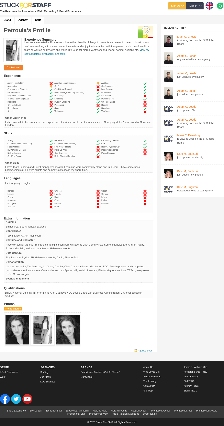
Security (11, 111)
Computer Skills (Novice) (65, 144)
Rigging (105, 105)
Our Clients (86, 377)
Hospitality (59, 96)
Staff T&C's (190, 381)
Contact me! (13, 67)
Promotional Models (206, 410)
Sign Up (175, 5)
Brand (7, 19)
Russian (105, 203)
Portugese (12, 203)
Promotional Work (98, 413)
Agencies (47, 367)
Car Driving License (110, 140)
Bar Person (59, 140)
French (58, 194)
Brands (86, 367)
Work (3, 377)
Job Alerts (45, 377)
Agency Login (145, 350)
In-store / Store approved (18, 99)
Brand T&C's (190, 390)
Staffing (44, 372)
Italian (104, 197)
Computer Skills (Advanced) (20, 144)
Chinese (58, 191)
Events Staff (36, 410)
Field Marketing (119, 410)
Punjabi (58, 203)
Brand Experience (16, 410)
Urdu (57, 207)
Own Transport (61, 153)
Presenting (59, 105)
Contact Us (149, 386)
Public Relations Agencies (125, 413)
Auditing (105, 83)
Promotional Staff (76, 413)
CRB (104, 144)
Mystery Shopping (62, 102)
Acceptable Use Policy (195, 371)
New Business (47, 381)
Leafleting (59, 99)
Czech (104, 191)
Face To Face (100, 410)
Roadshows (13, 108)
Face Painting (14, 147)
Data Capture (107, 89)
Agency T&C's (191, 386)
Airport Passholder (16, 83)
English (11, 194)
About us (148, 367)
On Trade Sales (14, 105)
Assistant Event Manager (65, 83)
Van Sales (106, 111)
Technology (59, 111)
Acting (10, 140)
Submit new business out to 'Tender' (100, 372)
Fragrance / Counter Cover (19, 96)
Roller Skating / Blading (65, 156)
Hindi (57, 197)
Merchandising (108, 99)
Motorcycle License (110, 150)
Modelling (12, 102)
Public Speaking (109, 153)
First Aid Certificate (63, 147)
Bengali (11, 191)
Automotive (12, 86)
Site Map (148, 390)
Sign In (193, 5)
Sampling (106, 108)
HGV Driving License (17, 150)
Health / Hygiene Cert (111, 147)
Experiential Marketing (77, 410)
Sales (57, 108)
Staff (38, 19)
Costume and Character (18, 89)
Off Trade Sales (108, 102)
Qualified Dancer (15, 156)
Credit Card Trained (63, 89)
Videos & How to (152, 376)
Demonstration (14, 92)
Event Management (69, 92)
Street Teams (150, 413)
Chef (57, 86)
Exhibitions (106, 92)
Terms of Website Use (195, 367)
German (105, 194)
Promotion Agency (160, 410)
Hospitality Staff (139, 410)
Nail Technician (14, 153)
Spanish (11, 207)
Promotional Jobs (183, 410)
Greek (10, 197)
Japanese (12, 200)
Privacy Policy (191, 376)
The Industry (150, 381)
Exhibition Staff (54, 410)
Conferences (107, 86)
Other (57, 200)
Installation (106, 96)
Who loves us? (151, 371)
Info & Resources (9, 372)
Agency (23, 19)
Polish (104, 200)
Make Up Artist (61, 150)
